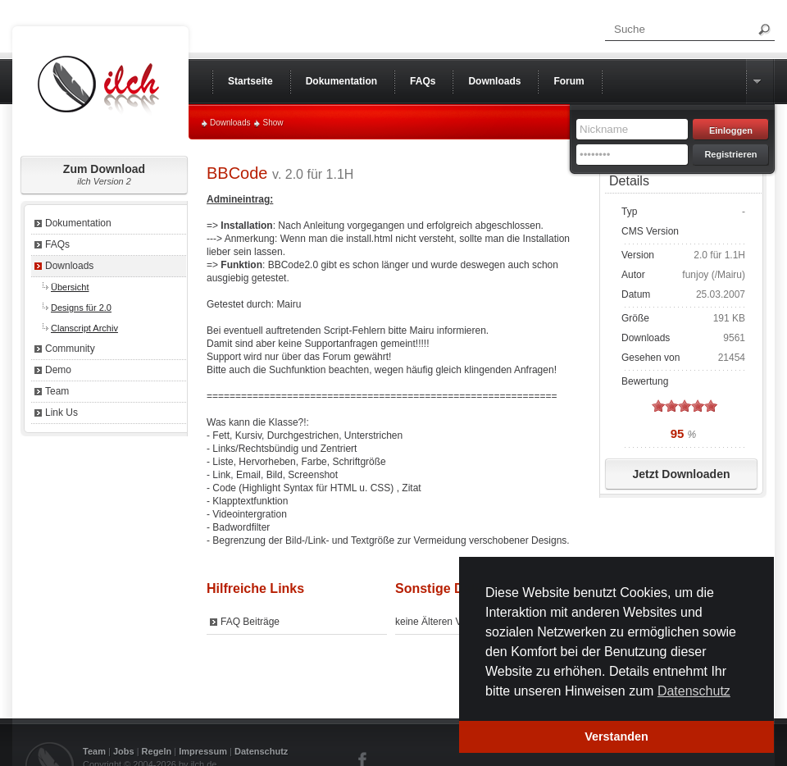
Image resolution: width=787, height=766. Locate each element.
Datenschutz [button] (693, 691)
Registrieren (730, 154)
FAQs (57, 244)
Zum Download (104, 174)
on (658, 405)
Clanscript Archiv (84, 328)
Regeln (157, 751)
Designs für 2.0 (81, 307)
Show (272, 122)
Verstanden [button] (616, 736)
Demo (58, 370)
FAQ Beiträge (250, 621)
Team (57, 391)
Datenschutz (261, 751)
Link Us (61, 412)
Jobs (123, 751)
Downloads (230, 122)
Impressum (203, 751)
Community (70, 348)
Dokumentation (78, 223)
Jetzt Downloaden (681, 474)
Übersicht (70, 287)
